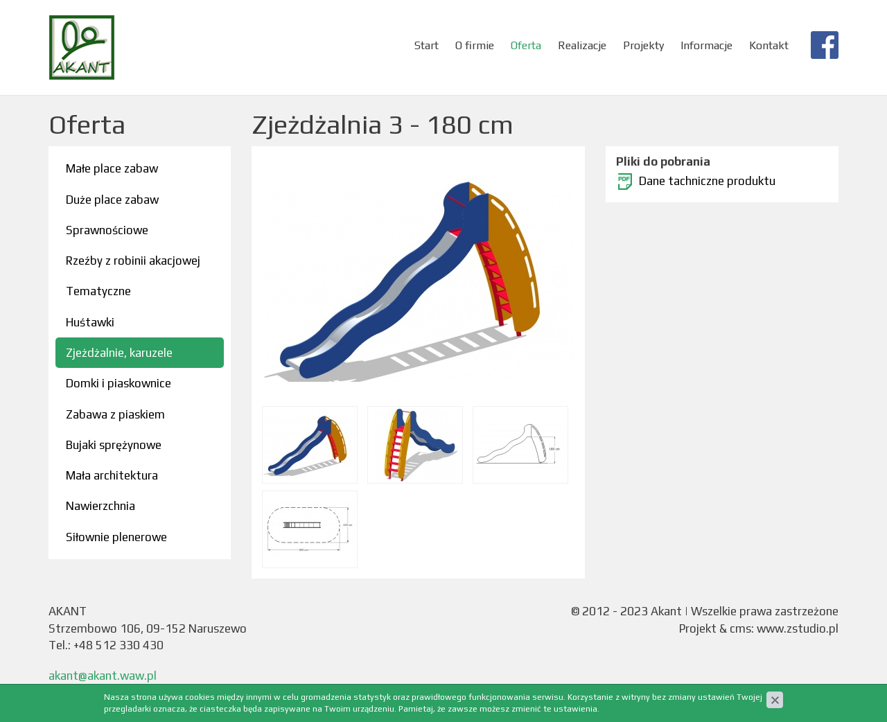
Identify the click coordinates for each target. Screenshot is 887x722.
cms (740, 628)
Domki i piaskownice (118, 383)
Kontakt (769, 45)
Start (426, 45)
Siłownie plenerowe (116, 537)
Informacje (706, 45)
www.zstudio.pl (797, 628)
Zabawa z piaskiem (115, 414)
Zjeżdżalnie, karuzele (119, 353)
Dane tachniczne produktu (707, 181)
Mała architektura (112, 475)
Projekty (643, 45)
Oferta (526, 45)
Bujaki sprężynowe (113, 445)
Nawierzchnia (100, 506)
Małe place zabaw (112, 168)
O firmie (474, 45)
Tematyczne (98, 291)
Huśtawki (90, 322)
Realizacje (582, 45)
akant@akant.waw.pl (103, 676)
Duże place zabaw (112, 199)
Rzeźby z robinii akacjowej (133, 260)
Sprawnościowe (107, 230)
